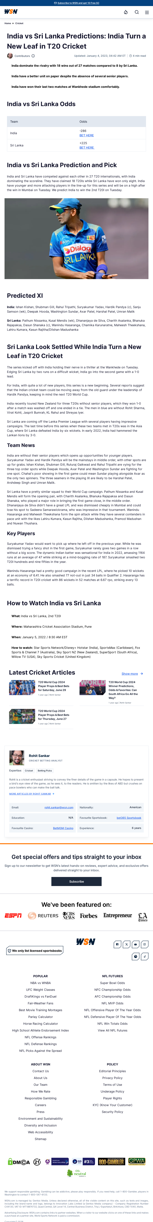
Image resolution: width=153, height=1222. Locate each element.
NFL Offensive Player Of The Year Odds (112, 1010)
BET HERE (87, 135)
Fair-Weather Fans (40, 1003)
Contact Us (40, 1071)
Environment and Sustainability (41, 1118)
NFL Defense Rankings (41, 1044)
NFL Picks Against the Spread (40, 1051)
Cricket (19, 23)
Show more (133, 673)
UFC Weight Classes (40, 990)
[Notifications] (126, 12)
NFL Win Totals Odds (112, 1023)
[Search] (136, 12)
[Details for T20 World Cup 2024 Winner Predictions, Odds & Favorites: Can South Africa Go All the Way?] (93, 692)
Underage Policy (112, 1091)
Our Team (40, 1085)
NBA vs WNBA (40, 983)
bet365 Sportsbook (129, 817)
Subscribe (76, 881)
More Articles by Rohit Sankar (31, 793)
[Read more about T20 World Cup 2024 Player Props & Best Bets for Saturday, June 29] (54, 686)
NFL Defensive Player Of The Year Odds (112, 1017)
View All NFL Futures (112, 1030)
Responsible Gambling (40, 1098)
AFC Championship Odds (113, 996)
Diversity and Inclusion (40, 1125)
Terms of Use (112, 1085)
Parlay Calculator (40, 1017)
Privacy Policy (112, 1078)
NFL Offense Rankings (40, 1037)
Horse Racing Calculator (40, 1023)
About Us (40, 1078)
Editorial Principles (112, 1071)
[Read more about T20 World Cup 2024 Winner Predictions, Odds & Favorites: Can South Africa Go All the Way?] (125, 690)
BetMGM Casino (63, 828)
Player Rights (112, 1098)
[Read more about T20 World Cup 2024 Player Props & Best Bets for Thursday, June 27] (54, 715)
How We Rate (40, 1091)
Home (8, 23)
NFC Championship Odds (112, 990)
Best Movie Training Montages (40, 1010)
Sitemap (40, 1139)
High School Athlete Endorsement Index (40, 1030)
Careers (40, 1105)
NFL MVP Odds (112, 1003)
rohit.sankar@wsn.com (59, 807)
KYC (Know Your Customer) (112, 1105)
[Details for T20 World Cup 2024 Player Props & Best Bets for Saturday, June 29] (22, 692)
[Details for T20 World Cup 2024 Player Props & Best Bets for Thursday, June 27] (22, 718)
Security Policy (112, 1112)
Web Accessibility (40, 1132)
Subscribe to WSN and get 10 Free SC (78, 3)
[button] (147, 12)
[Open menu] (146, 12)
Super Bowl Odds (112, 983)
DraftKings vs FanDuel (40, 996)
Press (40, 1112)
